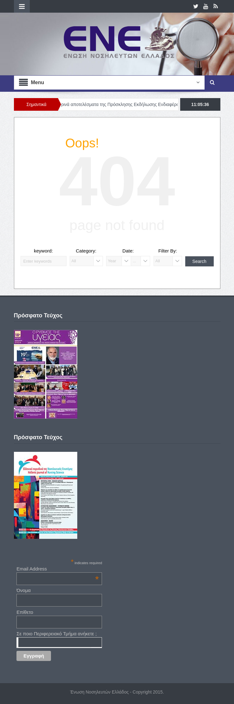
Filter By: (167, 250)
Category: (86, 250)
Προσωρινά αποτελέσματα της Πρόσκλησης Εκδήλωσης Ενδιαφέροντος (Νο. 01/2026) (133, 104)
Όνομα (23, 590)
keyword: (43, 250)
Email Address (57, 568)
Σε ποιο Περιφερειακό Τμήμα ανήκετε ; (56, 633)
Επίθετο (24, 612)
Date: (128, 250)
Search (199, 261)
